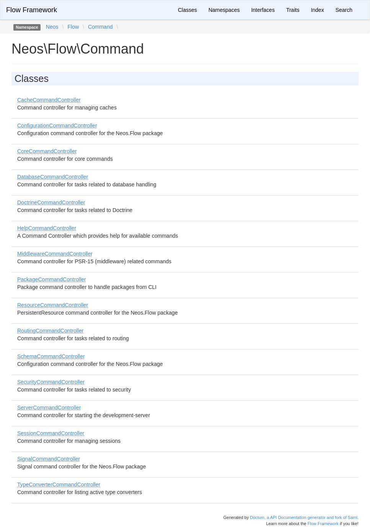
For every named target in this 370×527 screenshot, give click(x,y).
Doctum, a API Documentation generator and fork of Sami (303, 517)
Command (100, 27)
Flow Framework (31, 10)
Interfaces (262, 10)
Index (317, 10)
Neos (52, 27)
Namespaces (224, 10)
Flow (73, 27)
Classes (187, 10)
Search (344, 10)
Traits (292, 10)
